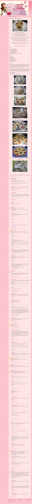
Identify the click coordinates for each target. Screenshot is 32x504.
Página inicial (20, 499)
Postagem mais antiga (28, 499)
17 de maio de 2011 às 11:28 (14, 402)
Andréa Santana (13, 229)
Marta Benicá (12, 480)
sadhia (12, 364)
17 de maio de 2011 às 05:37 (14, 260)
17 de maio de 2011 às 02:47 (14, 199)
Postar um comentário (12, 496)
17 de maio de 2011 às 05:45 (14, 268)
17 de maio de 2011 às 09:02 (14, 350)
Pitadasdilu (12, 450)
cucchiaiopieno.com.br (13, 357)
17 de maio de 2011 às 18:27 (14, 468)
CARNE (22, 175)
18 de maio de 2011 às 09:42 (14, 490)
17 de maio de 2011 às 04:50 (14, 227)
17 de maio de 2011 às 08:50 (14, 339)
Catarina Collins (13, 192)
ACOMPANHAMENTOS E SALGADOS (16, 175)
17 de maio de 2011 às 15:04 (14, 427)
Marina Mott (12, 293)
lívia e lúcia (12, 352)
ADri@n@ (12, 381)
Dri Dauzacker (12, 317)
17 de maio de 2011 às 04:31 (14, 219)
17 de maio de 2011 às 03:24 (14, 204)
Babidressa (12, 213)
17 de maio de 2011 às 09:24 (14, 362)
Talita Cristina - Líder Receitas (14, 330)
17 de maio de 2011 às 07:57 (14, 315)
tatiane (12, 435)
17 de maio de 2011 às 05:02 (14, 246)
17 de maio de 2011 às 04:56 (14, 236)
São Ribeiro (12, 186)
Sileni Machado (13, 279)
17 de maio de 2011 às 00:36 (14, 190)
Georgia (12, 443)
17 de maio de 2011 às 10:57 (14, 373)
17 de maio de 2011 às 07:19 (14, 291)
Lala (11, 411)
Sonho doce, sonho (3, 2)
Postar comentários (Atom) (13, 501)
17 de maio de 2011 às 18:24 (14, 459)
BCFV (27, 33)
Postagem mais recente (12, 499)
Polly (11, 421)
